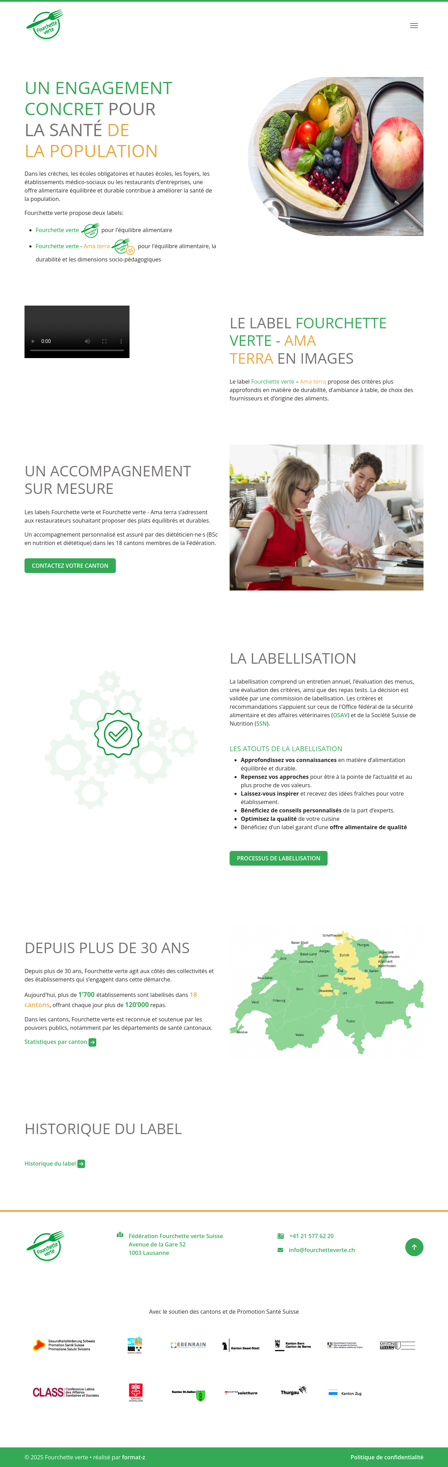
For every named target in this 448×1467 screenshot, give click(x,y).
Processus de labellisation (278, 858)
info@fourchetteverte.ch (322, 1250)
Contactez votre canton (70, 566)
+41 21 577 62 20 (311, 1236)
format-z (133, 1457)
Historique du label (54, 1163)
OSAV (340, 715)
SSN (261, 723)
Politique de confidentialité (387, 1457)
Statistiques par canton (60, 1042)
